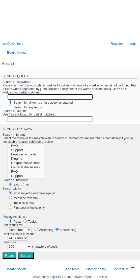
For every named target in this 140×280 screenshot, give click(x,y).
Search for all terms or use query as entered (41, 102)
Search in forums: (14, 134)
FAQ (26, 146)
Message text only (23, 198)
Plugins (26, 159)
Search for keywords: (17, 82)
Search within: (12, 188)
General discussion (26, 167)
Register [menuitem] (117, 43)
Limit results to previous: (19, 234)
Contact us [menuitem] (120, 269)
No (25, 185)
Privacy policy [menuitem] (96, 269)
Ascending (44, 230)
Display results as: (15, 217)
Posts (15, 221)
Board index (16, 269)
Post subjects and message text (33, 193)
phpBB (54, 277)
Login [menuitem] (133, 43)
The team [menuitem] (73, 269)
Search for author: (15, 111)
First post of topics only (27, 207)
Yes (14, 185)
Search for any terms (25, 107)
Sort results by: (13, 225)
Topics (30, 221)
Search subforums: (15, 180)
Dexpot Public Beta (26, 163)
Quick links (15, 43)
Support (26, 150)
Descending (65, 230)
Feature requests (26, 154)
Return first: (10, 242)
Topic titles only (21, 203)
